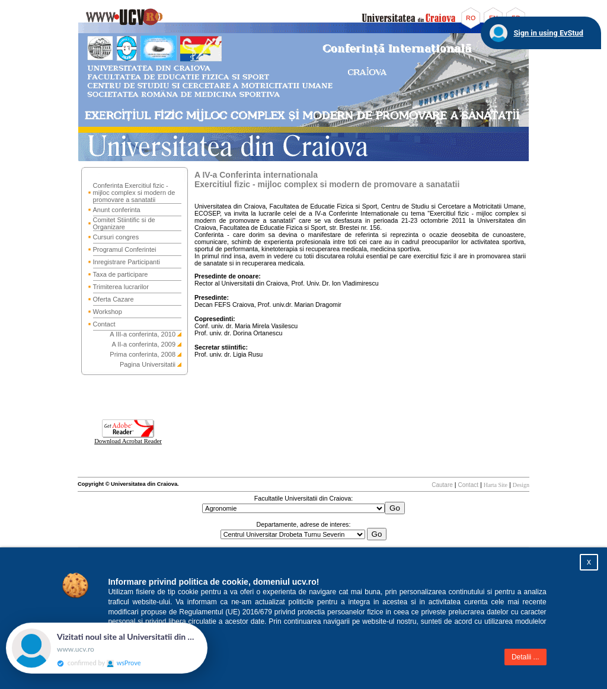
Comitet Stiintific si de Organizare (124, 223)
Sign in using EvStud (548, 32)
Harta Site (495, 485)
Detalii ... (525, 657)
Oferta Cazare (113, 299)
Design (521, 485)
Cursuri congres (116, 237)
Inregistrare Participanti (126, 261)
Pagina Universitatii (147, 364)
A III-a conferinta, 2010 (142, 334)
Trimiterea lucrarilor (121, 286)
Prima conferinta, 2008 (142, 354)
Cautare (442, 485)
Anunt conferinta (116, 209)
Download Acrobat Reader (128, 438)
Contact (104, 324)
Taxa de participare (120, 274)
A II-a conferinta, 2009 (143, 344)
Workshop (107, 311)
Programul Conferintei (124, 249)
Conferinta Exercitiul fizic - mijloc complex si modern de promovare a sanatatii (134, 192)
